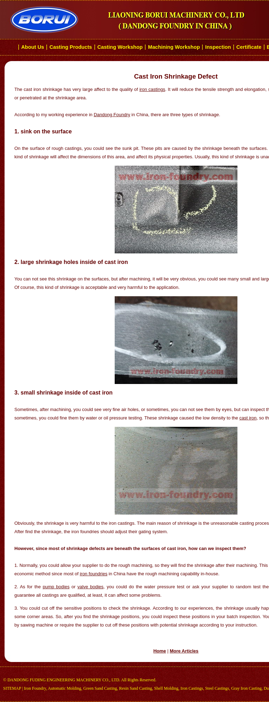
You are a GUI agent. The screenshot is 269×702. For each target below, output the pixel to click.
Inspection (218, 47)
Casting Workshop (119, 47)
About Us (32, 47)
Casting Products (70, 47)
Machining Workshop (174, 47)
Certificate (249, 47)
